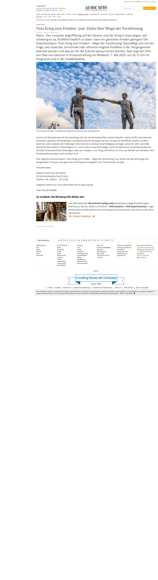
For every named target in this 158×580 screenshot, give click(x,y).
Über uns (118, 288)
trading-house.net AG (124, 247)
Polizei (59, 259)
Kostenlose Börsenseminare (122, 250)
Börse (59, 247)
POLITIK (68, 14)
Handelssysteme (82, 253)
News (50, 288)
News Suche (148, 8)
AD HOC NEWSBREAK (104, 247)
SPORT (74, 14)
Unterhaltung (62, 20)
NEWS (38, 14)
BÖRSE (53, 14)
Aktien (79, 257)
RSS (146, 1)
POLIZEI (110, 14)
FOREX (79, 250)
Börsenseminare (82, 263)
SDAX (38, 253)
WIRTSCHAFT (61, 14)
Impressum (67, 288)
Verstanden (129, 293)
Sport (59, 253)
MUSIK (50, 16)
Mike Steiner (128, 288)
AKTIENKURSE (45, 14)
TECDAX (38, 251)
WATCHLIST (153, 1)
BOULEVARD (39, 16)
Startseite (54, 20)
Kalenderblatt (61, 265)
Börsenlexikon (43, 240)
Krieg (37, 24)
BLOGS (131, 1)
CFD (78, 247)
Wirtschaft (60, 250)
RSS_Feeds (100, 253)
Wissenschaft (61, 255)
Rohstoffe (80, 251)
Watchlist (100, 250)
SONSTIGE (129, 14)
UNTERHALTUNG (83, 14)
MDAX (38, 250)
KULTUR (45, 16)
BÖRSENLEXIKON (139, 1)
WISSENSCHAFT (95, 14)
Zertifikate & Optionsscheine (82, 260)
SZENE (59, 16)
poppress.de (121, 255)
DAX (37, 247)
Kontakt (99, 257)
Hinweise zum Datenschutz (102, 288)
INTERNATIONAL (119, 14)
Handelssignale (82, 255)
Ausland (59, 257)
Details (122, 293)
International (61, 263)
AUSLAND (104, 14)
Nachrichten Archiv (103, 255)
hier (122, 162)
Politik (59, 251)
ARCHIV (126, 1)
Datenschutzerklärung (82, 288)
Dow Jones (39, 255)
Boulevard (71, 20)
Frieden (42, 24)
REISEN (54, 16)
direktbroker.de (122, 253)
